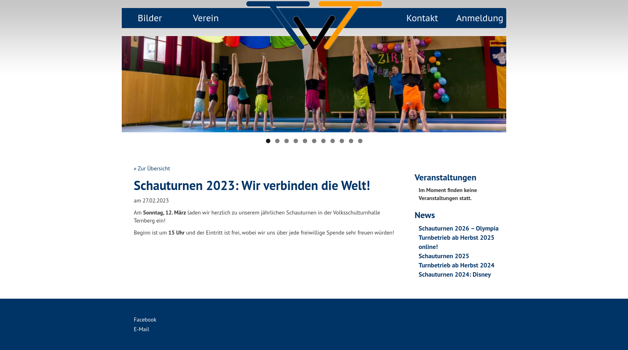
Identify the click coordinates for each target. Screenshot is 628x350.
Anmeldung (479, 18)
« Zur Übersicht (152, 168)
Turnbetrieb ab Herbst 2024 (456, 265)
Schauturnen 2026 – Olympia (459, 228)
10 (351, 141)
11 (360, 141)
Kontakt (422, 18)
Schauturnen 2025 (444, 256)
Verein (206, 18)
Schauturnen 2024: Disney (455, 274)
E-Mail (141, 329)
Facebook (145, 319)
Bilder (150, 18)
